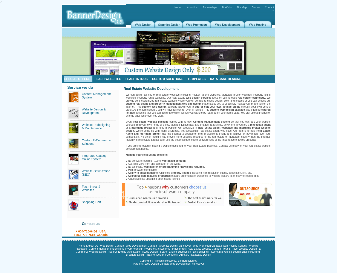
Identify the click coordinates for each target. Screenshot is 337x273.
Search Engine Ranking (246, 251)
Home (178, 7)
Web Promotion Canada (207, 245)
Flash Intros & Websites (91, 188)
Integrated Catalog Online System (94, 157)
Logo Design (151, 251)
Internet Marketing (220, 251)
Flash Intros (137, 79)
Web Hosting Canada (235, 245)
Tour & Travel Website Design (240, 248)
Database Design (201, 254)
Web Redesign (135, 248)
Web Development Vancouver (187, 263)
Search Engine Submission (175, 251)
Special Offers (77, 79)
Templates (197, 79)
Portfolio (226, 7)
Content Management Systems (107, 248)
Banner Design (156, 254)
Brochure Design (136, 254)
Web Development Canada (142, 245)
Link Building (200, 251)
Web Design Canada (112, 245)
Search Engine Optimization (125, 251)
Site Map (242, 7)
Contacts (172, 254)
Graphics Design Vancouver (175, 245)
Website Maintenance (158, 248)
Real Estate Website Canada (205, 248)
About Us (192, 7)
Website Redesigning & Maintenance (96, 126)
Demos (256, 7)
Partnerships (209, 7)
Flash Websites (108, 79)
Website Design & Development (94, 111)
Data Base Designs (225, 79)
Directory (184, 254)
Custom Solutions (167, 79)
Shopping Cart (91, 202)
